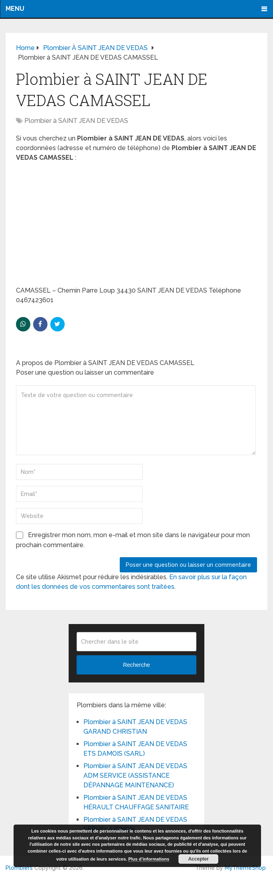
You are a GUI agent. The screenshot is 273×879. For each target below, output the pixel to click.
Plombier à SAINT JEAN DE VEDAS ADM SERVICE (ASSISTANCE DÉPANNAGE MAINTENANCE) (135, 775)
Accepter (198, 859)
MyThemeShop (245, 868)
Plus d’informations (148, 859)
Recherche (136, 665)
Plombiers (19, 868)
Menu (15, 8)
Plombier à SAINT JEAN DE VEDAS (76, 120)
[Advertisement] (136, 227)
